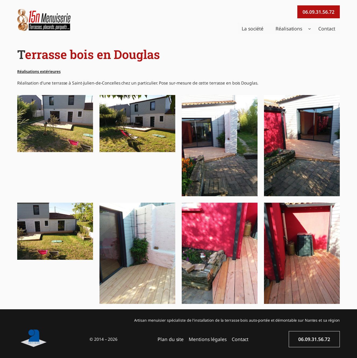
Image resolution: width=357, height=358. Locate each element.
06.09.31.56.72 (318, 12)
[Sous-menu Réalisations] (309, 28)
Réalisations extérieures (38, 71)
